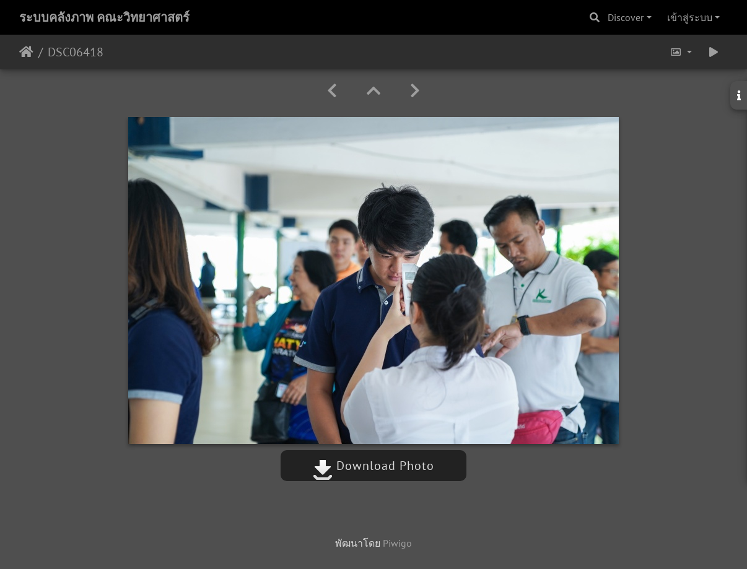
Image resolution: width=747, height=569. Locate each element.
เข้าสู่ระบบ (689, 17)
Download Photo (373, 466)
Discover (626, 17)
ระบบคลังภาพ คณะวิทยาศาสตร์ (104, 17)
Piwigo (397, 543)
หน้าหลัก (26, 52)
